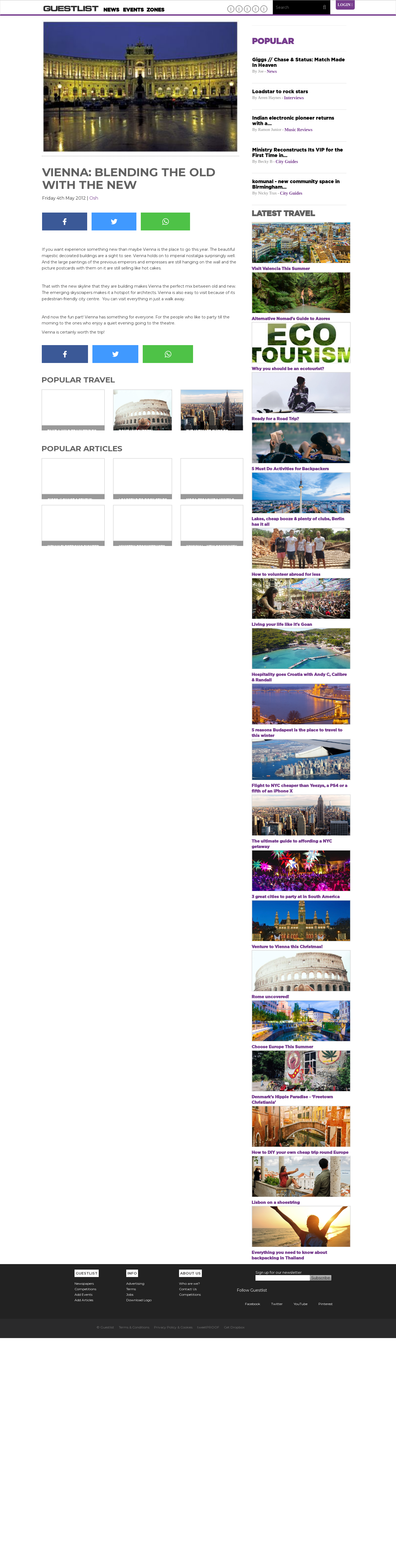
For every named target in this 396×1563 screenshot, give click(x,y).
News (111, 9)
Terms (131, 1514)
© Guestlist (105, 1552)
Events (133, 9)
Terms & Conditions (134, 1552)
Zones (155, 9)
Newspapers (84, 1508)
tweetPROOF (208, 1552)
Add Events (83, 1519)
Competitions (85, 1514)
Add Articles (84, 1525)
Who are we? (189, 1508)
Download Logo (139, 1525)
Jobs (129, 1519)
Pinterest (321, 1529)
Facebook (248, 1529)
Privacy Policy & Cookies (173, 1552)
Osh (93, 198)
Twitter (273, 1529)
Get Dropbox (234, 1552)
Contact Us (188, 1514)
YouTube (296, 1529)
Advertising (135, 1508)
